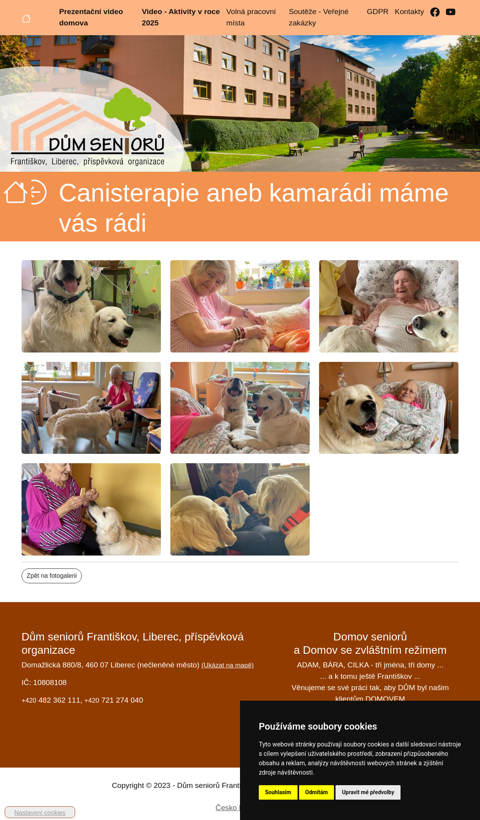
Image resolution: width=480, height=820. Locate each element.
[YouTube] (450, 12)
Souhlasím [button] (278, 792)
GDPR (377, 11)
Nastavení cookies (40, 812)
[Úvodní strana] (26, 17)
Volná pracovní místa (251, 17)
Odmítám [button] (316, 792)
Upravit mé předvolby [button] (368, 792)
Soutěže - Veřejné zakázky (319, 17)
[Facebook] (435, 12)
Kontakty (409, 11)
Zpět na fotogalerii (52, 575)
